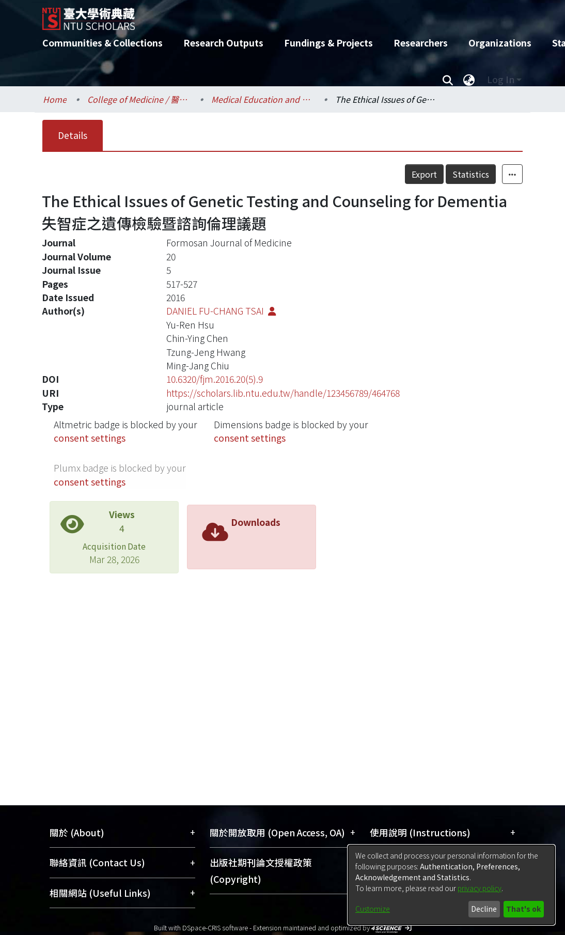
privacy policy (479, 888)
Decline (484, 908)
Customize (372, 908)
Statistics (470, 174)
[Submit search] (447, 79)
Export (424, 174)
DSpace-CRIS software (215, 927)
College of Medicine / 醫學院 (139, 99)
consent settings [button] (89, 437)
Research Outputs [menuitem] (223, 42)
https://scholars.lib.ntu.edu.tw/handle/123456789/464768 (283, 392)
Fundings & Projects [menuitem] (328, 42)
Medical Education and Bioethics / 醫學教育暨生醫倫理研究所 (263, 99)
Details (72, 135)
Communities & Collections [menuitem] (102, 42)
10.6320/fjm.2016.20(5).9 (214, 378)
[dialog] (451, 885)
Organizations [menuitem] (499, 42)
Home (55, 99)
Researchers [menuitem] (421, 42)
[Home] (273, 15)
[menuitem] (469, 79)
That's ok (523, 908)
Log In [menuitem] (500, 79)
